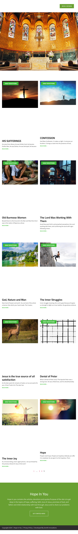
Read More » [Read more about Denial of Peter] (43, 387)
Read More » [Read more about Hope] (43, 464)
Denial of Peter (48, 379)
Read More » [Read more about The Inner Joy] (5, 469)
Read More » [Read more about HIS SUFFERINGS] (5, 151)
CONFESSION (47, 140)
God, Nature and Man (14, 302)
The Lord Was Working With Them (56, 222)
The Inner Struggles (51, 302)
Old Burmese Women (14, 220)
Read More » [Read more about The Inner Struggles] (43, 310)
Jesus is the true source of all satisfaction (18, 381)
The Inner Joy (9, 461)
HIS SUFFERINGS (11, 143)
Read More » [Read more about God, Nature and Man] (5, 310)
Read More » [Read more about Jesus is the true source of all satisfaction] (5, 391)
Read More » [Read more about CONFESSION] (43, 148)
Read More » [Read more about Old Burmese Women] (5, 228)
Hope (43, 455)
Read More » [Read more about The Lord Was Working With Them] (43, 233)
